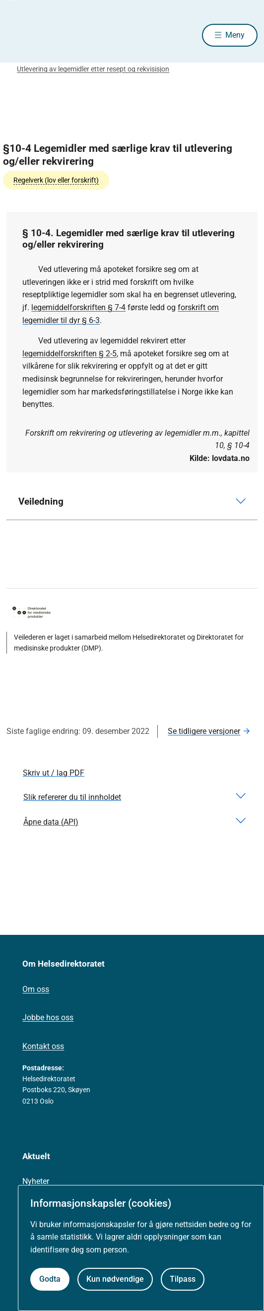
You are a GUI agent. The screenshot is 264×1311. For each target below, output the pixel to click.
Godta (50, 1279)
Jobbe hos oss (47, 1017)
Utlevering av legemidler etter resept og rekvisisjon (93, 69)
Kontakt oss (43, 1046)
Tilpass (183, 1279)
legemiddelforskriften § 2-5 (69, 353)
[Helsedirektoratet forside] (18, 35)
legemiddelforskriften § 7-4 (78, 307)
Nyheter (35, 1181)
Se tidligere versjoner (204, 731)
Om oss (35, 989)
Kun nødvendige (115, 1279)
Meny (235, 35)
